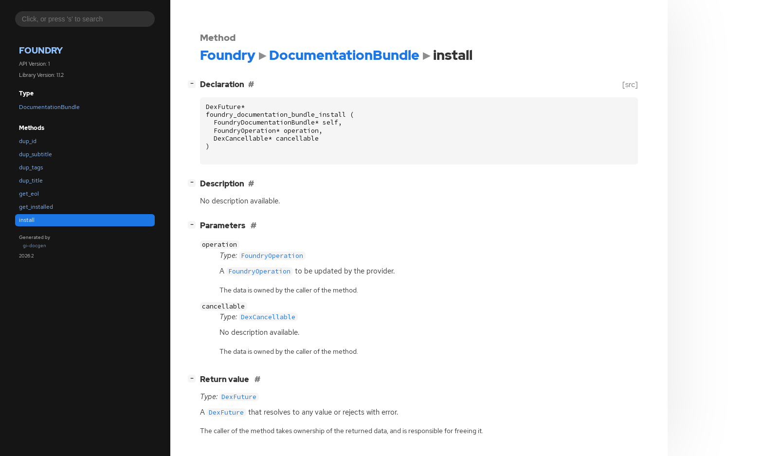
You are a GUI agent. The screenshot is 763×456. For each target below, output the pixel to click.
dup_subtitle (35, 154)
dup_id (27, 141)
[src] (630, 84)
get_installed (36, 207)
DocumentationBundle (49, 107)
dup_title (31, 180)
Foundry (41, 50)
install (27, 220)
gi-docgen (34, 245)
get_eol (29, 194)
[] (194, 83)
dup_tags (31, 167)
